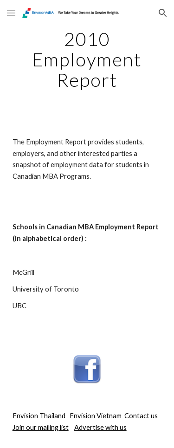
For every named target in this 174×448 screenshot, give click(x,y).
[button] (11, 13)
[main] (87, 59)
